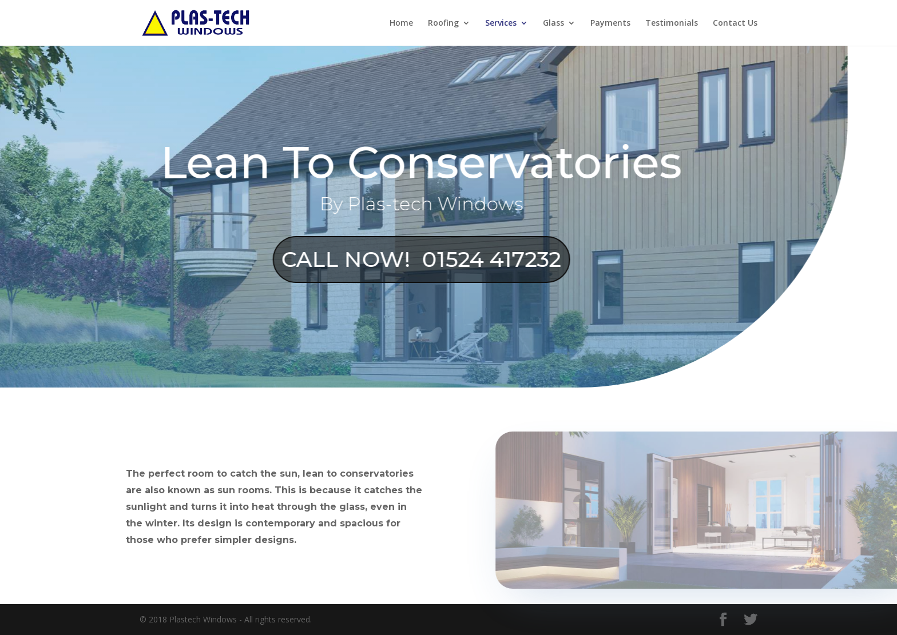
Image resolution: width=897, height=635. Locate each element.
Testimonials (671, 23)
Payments (610, 23)
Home (401, 23)
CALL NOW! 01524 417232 (400, 259)
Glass (553, 23)
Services (501, 23)
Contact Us (735, 23)
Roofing (443, 23)
